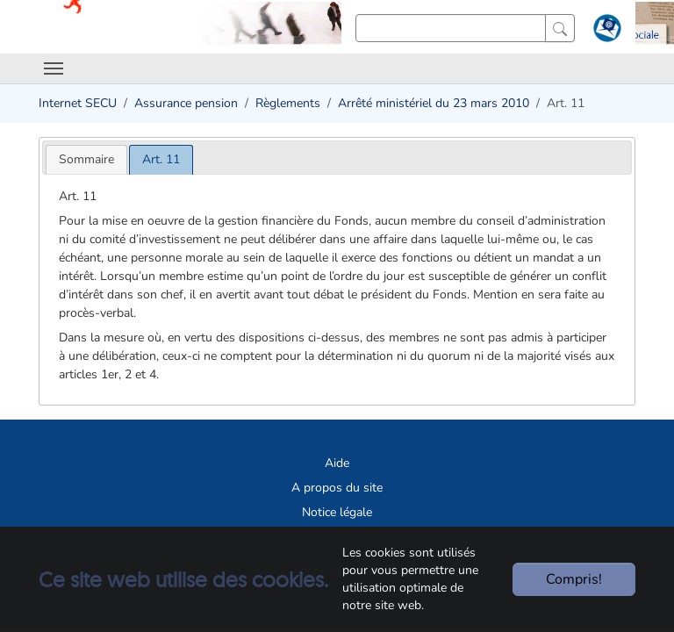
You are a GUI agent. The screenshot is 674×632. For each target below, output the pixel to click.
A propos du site (337, 487)
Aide (337, 463)
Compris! (574, 579)
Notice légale (337, 512)
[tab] (86, 159)
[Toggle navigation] (53, 68)
